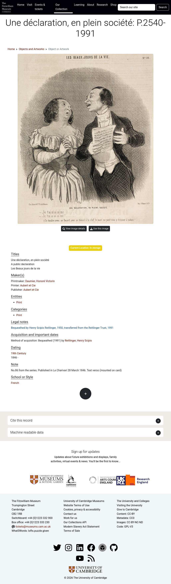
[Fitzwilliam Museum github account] (113, 547)
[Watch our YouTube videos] (80, 558)
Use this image (99, 228)
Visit (29, 4)
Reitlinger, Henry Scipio (78, 340)
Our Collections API (75, 522)
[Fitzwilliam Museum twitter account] (57, 547)
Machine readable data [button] (26, 432)
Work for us (70, 518)
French (15, 383)
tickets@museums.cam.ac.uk (33, 526)
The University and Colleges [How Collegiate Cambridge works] (133, 501)
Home (21, 4)
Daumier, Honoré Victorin (40, 281)
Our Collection (61, 7)
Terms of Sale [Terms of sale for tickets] (72, 530)
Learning (79, 4)
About (90, 4)
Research (102, 4)
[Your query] (136, 7)
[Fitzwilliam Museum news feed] (91, 558)
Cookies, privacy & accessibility (82, 509)
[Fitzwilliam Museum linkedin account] (91, 547)
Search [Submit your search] (163, 7)
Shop (113, 4)
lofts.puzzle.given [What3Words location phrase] (38, 530)
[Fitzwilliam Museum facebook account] (80, 547)
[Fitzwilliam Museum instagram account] (69, 547)
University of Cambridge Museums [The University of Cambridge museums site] (84, 501)
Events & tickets (40, 7)
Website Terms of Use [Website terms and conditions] (76, 505)
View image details (74, 228)
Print (19, 302)
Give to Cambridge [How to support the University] (128, 509)
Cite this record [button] (21, 420)
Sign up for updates (85, 452)
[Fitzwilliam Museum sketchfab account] (102, 547)
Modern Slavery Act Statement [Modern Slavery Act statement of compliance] (81, 526)
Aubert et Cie (27, 285)
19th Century (18, 353)
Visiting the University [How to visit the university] (129, 505)
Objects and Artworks (31, 49)
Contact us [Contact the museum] (70, 513)
